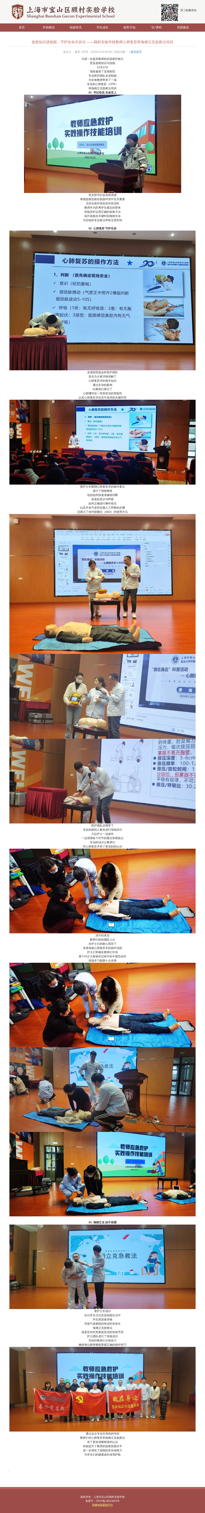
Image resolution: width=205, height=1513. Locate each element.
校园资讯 (76, 27)
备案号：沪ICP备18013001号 (102, 1500)
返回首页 (136, 51)
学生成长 (102, 27)
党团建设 (183, 27)
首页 (22, 27)
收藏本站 (191, 10)
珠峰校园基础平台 (102, 1504)
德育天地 (129, 27)
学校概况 (49, 27)
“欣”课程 (156, 27)
